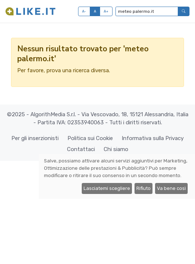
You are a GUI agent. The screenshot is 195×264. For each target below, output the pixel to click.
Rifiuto (143, 188)
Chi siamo (116, 149)
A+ (106, 11)
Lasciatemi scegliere (107, 188)
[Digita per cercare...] (146, 11)
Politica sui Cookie (90, 138)
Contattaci (81, 149)
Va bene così (171, 188)
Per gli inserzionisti (35, 138)
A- (84, 11)
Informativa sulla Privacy (153, 138)
